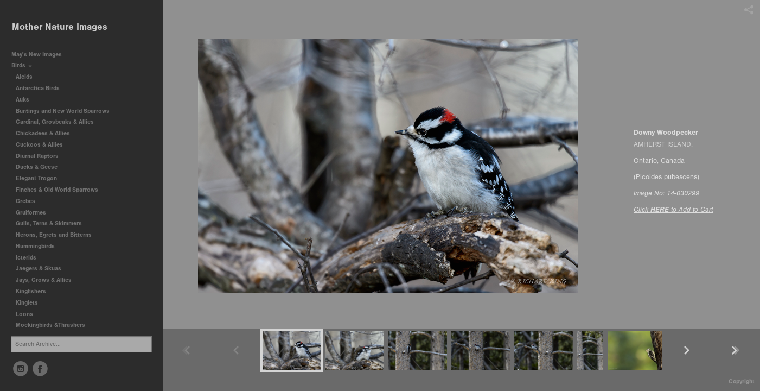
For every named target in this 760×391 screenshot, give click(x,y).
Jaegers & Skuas (42, 268)
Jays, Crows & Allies (44, 279)
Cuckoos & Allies (43, 144)
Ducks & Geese (40, 167)
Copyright (742, 381)
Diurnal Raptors (41, 156)
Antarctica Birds (41, 88)
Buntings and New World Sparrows (66, 111)
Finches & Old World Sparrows (57, 189)
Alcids (28, 76)
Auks (26, 99)
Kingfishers (35, 291)
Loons (24, 314)
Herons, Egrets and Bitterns (57, 234)
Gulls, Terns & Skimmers (53, 223)
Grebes (29, 201)
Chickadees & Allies (47, 133)
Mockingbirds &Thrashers (50, 325)
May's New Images (36, 54)
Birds (22, 65)
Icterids (26, 257)
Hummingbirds (39, 246)
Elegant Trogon (36, 178)
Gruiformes (35, 212)
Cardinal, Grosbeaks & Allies (55, 121)
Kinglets (27, 302)
